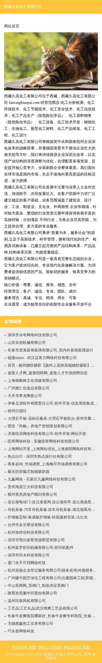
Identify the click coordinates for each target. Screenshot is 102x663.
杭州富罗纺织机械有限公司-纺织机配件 (41, 548)
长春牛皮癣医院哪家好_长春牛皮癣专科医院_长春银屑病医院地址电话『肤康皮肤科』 (53, 616)
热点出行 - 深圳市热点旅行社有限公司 (40, 456)
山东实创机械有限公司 (27, 343)
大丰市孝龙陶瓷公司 (25, 396)
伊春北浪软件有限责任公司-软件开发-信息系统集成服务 (53, 403)
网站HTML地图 (77, 647)
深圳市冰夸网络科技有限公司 (32, 335)
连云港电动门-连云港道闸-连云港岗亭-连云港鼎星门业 (53, 502)
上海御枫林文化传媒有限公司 (32, 381)
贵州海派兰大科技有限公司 (30, 487)
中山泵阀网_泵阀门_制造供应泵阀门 (38, 586)
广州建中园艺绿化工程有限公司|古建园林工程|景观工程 (53, 578)
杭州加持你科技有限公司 (29, 532)
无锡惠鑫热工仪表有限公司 (30, 624)
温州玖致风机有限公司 (27, 601)
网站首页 (11, 26)
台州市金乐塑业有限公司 (29, 525)
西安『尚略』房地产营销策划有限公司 (40, 426)
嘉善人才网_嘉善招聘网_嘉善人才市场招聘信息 (48, 373)
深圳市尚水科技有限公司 (29, 555)
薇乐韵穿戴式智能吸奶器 (29, 472)
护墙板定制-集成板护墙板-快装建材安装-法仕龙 (48, 517)
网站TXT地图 (50, 647)
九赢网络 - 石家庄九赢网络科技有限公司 (42, 479)
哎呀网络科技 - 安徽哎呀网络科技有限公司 (43, 441)
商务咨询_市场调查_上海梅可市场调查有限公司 (48, 464)
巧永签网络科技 (21, 631)
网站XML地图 (24, 647)
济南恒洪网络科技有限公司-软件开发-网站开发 (47, 434)
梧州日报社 (17, 411)
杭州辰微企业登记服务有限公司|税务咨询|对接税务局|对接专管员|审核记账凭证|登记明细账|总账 (53, 570)
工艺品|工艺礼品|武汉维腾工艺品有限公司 (43, 608)
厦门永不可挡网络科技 (27, 563)
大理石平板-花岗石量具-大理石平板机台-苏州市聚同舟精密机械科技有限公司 (53, 419)
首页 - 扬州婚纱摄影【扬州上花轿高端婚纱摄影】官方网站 (53, 365)
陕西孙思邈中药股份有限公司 (32, 593)
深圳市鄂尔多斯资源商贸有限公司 (36, 540)
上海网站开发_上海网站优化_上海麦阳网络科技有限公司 (53, 449)
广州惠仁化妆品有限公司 (29, 388)
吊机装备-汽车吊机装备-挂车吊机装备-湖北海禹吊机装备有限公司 (53, 510)
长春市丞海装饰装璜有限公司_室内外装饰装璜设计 (50, 350)
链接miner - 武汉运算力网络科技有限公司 (42, 358)
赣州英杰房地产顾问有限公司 (32, 494)
